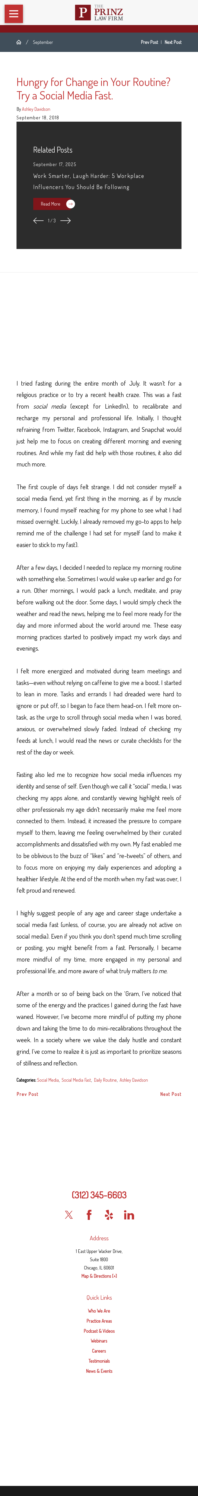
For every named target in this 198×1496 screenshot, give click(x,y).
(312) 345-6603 (99, 1195)
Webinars (99, 1341)
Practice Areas (99, 1321)
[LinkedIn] (129, 1215)
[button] (14, 14)
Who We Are (99, 1311)
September (43, 42)
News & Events (99, 1371)
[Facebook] (89, 1215)
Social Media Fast (76, 1080)
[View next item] (65, 220)
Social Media (48, 1080)
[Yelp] (109, 1215)
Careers (99, 1351)
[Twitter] (69, 1215)
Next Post (170, 1094)
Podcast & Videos (99, 1331)
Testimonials (99, 1361)
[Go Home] (21, 42)
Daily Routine (105, 1080)
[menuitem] (98, 1311)
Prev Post (27, 1094)
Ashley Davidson (134, 1080)
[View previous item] (38, 220)
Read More (56, 204)
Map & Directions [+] (99, 1276)
